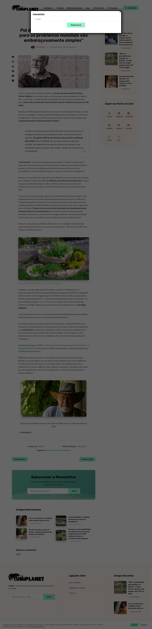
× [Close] (121, 11)
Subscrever (76, 25)
